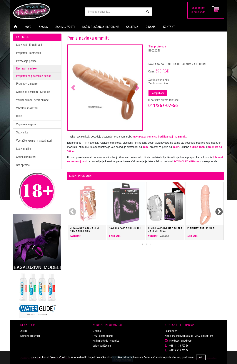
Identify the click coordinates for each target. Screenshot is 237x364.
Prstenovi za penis (27, 83)
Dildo (19, 116)
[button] (73, 88)
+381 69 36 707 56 (178, 350)
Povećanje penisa (26, 61)
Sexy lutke (22, 132)
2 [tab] (146, 244)
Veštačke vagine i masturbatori (34, 140)
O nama (97, 330)
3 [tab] (150, 244)
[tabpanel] (86, 213)
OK (201, 357)
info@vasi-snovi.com (180, 340)
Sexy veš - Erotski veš (29, 45)
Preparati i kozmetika (28, 53)
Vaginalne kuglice (26, 124)
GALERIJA (132, 27)
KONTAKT (169, 27)
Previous (70, 209)
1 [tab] (143, 244)
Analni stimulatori (26, 157)
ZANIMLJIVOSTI (65, 27)
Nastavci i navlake (26, 68)
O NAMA (151, 27)
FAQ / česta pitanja (103, 335)
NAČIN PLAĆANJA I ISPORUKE (100, 27)
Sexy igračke (23, 148)
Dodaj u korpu (158, 93)
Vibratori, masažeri (27, 108)
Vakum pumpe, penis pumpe (32, 100)
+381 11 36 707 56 (178, 345)
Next (216, 209)
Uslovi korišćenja (102, 345)
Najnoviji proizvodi (30, 335)
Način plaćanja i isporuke (106, 340)
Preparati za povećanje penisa (33, 76)
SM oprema (23, 165)
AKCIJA (43, 27)
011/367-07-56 (163, 105)
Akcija (23, 330)
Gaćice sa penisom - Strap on (33, 92)
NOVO (27, 27)
